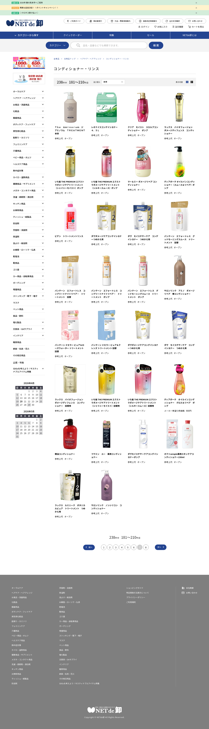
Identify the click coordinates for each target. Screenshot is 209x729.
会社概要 (190, 588)
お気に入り (160, 26)
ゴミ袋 (16, 269)
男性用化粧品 (19, 131)
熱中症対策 (18, 170)
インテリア (18, 335)
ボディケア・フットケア (24, 124)
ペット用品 (18, 309)
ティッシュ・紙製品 (22, 216)
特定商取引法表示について (137, 592)
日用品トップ (70, 58)
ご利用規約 (131, 602)
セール (150, 35)
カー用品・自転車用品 (23, 276)
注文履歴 (178, 26)
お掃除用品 (18, 210)
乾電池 (16, 256)
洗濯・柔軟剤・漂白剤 (23, 197)
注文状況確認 (173, 21)
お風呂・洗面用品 (21, 104)
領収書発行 (95, 21)
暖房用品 (17, 342)
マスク (16, 302)
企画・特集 (18, 362)
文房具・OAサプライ (22, 329)
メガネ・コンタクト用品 (24, 190)
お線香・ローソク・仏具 (24, 249)
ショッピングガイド (134, 588)
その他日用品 (19, 355)
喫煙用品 (17, 289)
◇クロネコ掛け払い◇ (29, 12)
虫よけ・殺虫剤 (20, 243)
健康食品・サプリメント (24, 183)
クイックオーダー (72, 35)
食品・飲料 (18, 315)
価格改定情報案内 (148, 21)
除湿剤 (16, 236)
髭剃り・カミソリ (21, 137)
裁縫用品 (17, 117)
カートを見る (196, 26)
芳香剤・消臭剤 (20, 230)
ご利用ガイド (74, 21)
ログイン (143, 26)
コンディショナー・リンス (117, 58)
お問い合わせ (195, 21)
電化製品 (17, 322)
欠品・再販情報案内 (120, 21)
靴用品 (16, 262)
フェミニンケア (20, 144)
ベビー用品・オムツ (22, 157)
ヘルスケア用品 (20, 164)
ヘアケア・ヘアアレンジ (90, 58)
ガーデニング (19, 282)
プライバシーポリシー (135, 597)
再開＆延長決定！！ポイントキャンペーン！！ (39, 7)
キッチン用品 (19, 203)
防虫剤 (16, 223)
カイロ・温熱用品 (21, 177)
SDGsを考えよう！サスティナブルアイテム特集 (25, 370)
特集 (111, 35)
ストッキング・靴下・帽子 (25, 295)
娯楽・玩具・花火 (21, 348)
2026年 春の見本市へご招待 (31, 2)
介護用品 (17, 150)
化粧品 (16, 111)
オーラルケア (19, 91)
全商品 (57, 58)
